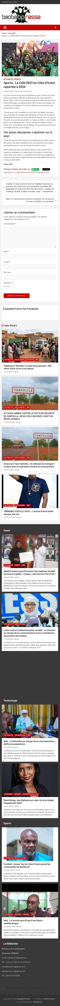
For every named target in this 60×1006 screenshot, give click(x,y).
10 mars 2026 (9, 870)
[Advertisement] (30, 676)
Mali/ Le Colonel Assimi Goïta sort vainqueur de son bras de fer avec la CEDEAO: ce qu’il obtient (30, 200)
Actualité (8, 79)
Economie (8, 794)
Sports (17, 79)
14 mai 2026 (8, 577)
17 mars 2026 (9, 422)
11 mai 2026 (8, 639)
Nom (6, 251)
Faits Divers (20, 360)
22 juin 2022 (8, 806)
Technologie (20, 735)
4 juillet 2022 (8, 91)
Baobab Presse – (25, 999)
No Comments (26, 91)
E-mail (7, 262)
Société (30, 360)
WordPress (37, 1002)
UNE (36, 360)
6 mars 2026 (8, 470)
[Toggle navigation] (5, 27)
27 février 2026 (9, 517)
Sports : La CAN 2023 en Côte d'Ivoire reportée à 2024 (28, 172)
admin (17, 91)
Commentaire (10, 224)
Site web (7, 272)
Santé (17, 565)
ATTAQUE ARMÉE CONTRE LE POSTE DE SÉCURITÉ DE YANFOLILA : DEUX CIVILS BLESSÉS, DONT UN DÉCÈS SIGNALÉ (29, 416)
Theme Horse (48, 999)
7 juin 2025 (8, 747)
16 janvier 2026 (9, 927)
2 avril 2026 (8, 372)
